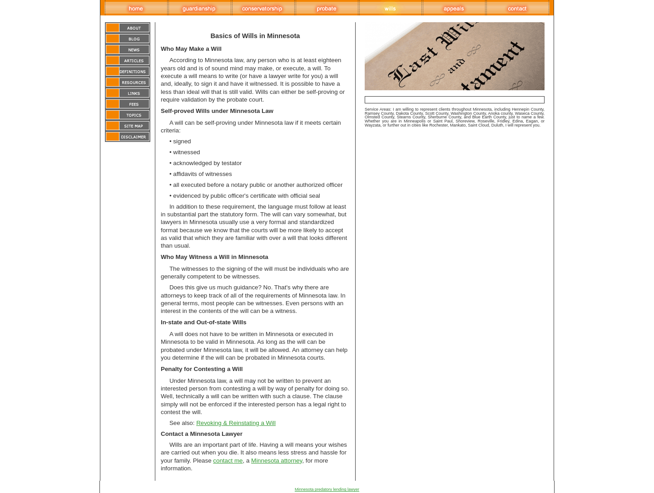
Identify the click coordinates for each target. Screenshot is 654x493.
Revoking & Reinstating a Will (236, 423)
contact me (228, 460)
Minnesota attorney (276, 460)
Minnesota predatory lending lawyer (327, 489)
